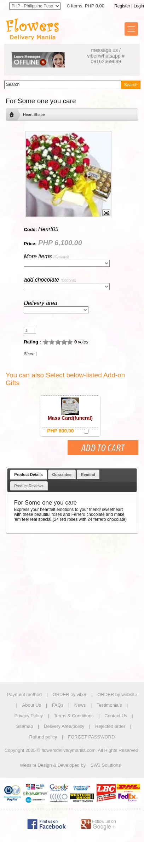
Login (139, 6)
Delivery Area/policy (64, 726)
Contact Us (115, 715)
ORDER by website (117, 694)
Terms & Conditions (74, 715)
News (80, 705)
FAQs (58, 705)
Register (122, 6)
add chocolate (50, 280)
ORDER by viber (70, 694)
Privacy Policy (28, 715)
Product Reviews (29, 486)
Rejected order (110, 726)
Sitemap (24, 726)
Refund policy (43, 737)
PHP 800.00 (60, 431)
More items (46, 256)
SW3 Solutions (106, 765)
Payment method (24, 694)
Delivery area (40, 303)
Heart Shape (34, 114)
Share (29, 354)
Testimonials (109, 705)
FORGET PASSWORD (91, 737)
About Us (31, 705)
